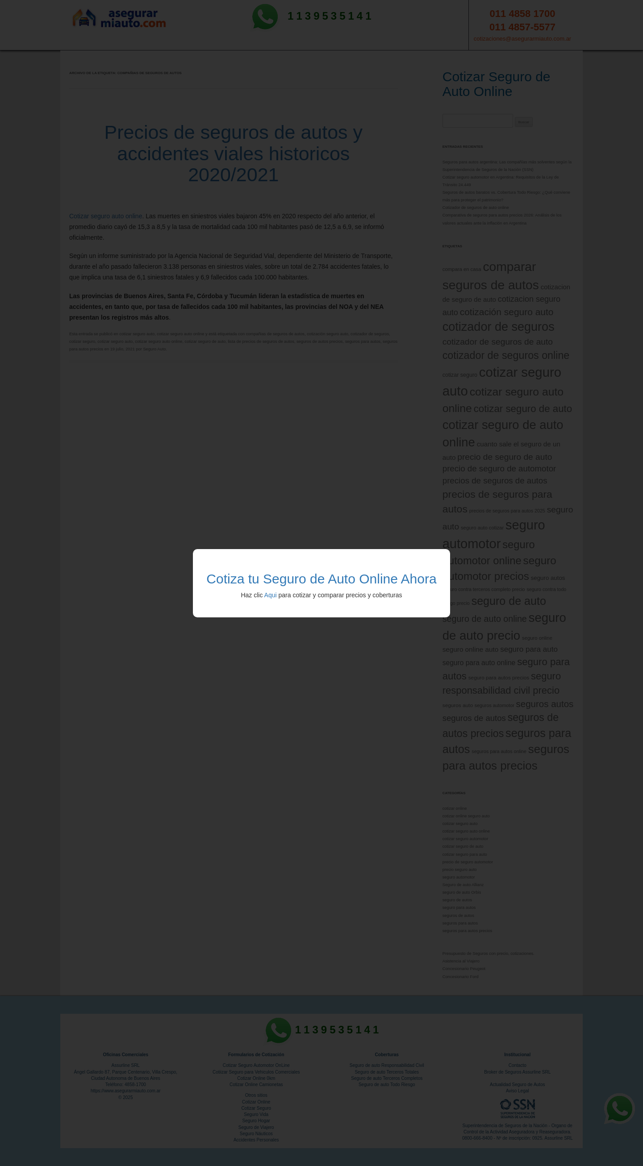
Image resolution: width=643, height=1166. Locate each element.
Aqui (270, 595)
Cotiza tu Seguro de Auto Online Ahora (321, 578)
